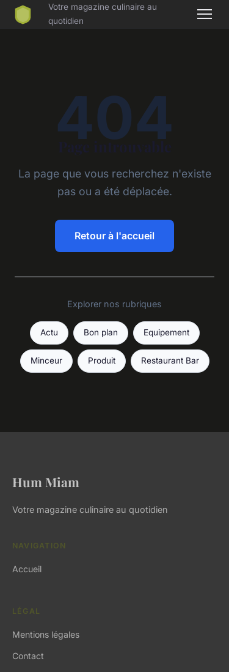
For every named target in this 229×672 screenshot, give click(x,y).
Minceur (46, 360)
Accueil (27, 569)
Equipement (166, 332)
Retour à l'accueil (114, 236)
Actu (49, 332)
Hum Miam (45, 481)
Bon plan (101, 332)
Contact (28, 656)
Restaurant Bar (170, 360)
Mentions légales (45, 634)
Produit (101, 360)
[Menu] (204, 14)
